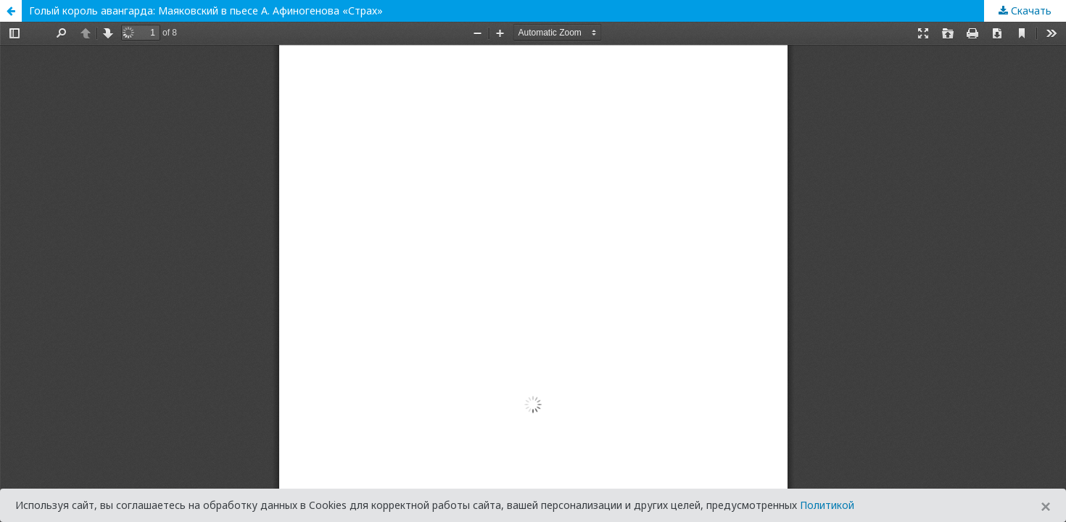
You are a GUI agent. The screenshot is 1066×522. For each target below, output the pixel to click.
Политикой (827, 505)
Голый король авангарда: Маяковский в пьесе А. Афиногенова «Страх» (206, 10)
